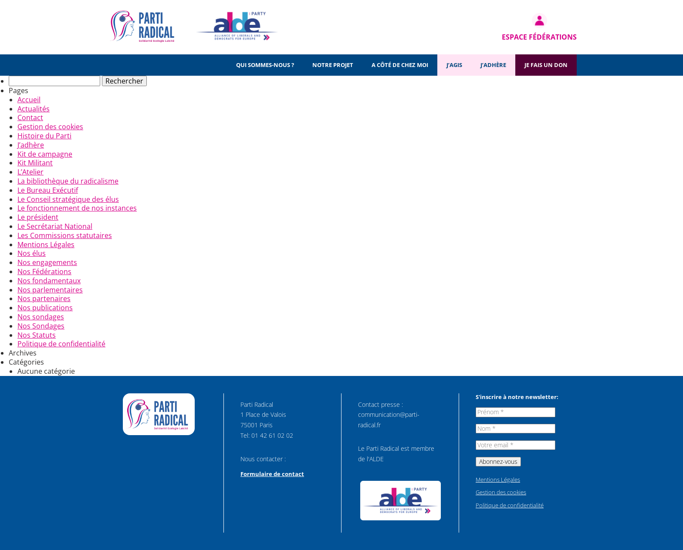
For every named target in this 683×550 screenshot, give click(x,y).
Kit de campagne (44, 154)
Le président (37, 217)
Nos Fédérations (44, 271)
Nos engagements (47, 262)
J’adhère (493, 65)
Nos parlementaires (50, 290)
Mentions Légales (45, 244)
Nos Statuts (36, 335)
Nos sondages (40, 317)
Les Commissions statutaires (64, 235)
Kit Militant (35, 163)
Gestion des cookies (50, 126)
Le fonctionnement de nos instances (77, 208)
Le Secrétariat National (54, 226)
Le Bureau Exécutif (47, 190)
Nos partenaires (44, 298)
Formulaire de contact (272, 474)
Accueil (29, 99)
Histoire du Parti (44, 136)
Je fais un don (546, 65)
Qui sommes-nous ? (265, 65)
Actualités (33, 109)
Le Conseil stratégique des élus (68, 199)
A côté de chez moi (400, 65)
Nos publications (45, 307)
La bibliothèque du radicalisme (67, 181)
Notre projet (332, 65)
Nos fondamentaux (49, 280)
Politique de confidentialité (61, 344)
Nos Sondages (40, 326)
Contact (30, 117)
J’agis (454, 65)
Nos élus (31, 253)
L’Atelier (30, 172)
